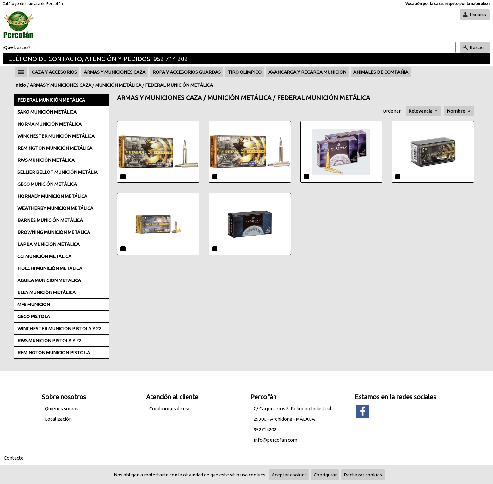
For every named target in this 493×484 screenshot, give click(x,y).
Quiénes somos (61, 408)
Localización (58, 419)
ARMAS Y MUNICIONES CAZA (60, 85)
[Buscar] (245, 47)
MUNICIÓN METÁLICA (118, 85)
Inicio (20, 85)
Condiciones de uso (170, 408)
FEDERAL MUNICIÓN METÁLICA (179, 85)
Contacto (14, 458)
